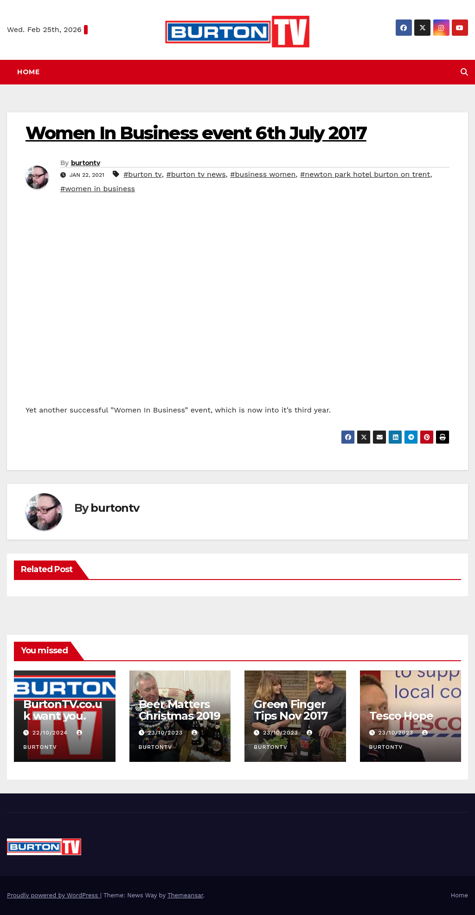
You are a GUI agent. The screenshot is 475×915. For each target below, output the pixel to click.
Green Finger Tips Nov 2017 (290, 709)
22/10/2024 (51, 732)
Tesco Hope (401, 715)
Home (28, 72)
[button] (464, 72)
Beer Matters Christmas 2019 (179, 709)
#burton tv (142, 174)
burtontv (85, 163)
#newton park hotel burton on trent (365, 174)
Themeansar (185, 895)
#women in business (97, 188)
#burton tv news (195, 174)
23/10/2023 (166, 732)
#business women (262, 174)
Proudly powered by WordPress (53, 895)
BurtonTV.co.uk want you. (62, 709)
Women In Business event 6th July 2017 (196, 133)
